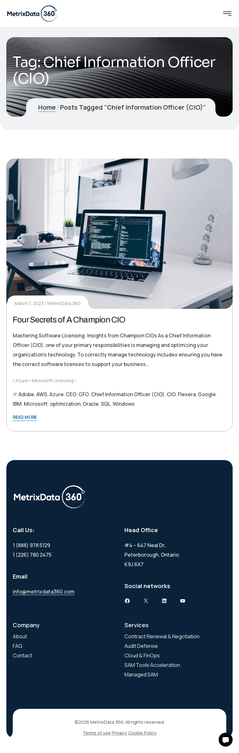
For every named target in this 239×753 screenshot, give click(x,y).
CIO (171, 394)
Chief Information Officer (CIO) (128, 394)
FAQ (17, 645)
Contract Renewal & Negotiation (162, 636)
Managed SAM (141, 674)
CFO (84, 394)
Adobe (26, 394)
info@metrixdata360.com (43, 591)
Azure (22, 380)
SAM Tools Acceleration (152, 664)
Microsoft (36, 403)
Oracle (91, 403)
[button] (226, 740)
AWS (41, 394)
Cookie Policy (142, 733)
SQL (105, 403)
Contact (22, 655)
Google (207, 394)
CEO (71, 394)
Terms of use (97, 733)
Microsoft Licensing (53, 380)
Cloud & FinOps (142, 655)
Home (47, 107)
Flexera (187, 394)
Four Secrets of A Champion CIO (69, 319)
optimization (65, 403)
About (20, 636)
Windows (124, 403)
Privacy (119, 733)
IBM (17, 403)
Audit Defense (141, 645)
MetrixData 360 (64, 303)
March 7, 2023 (29, 303)
